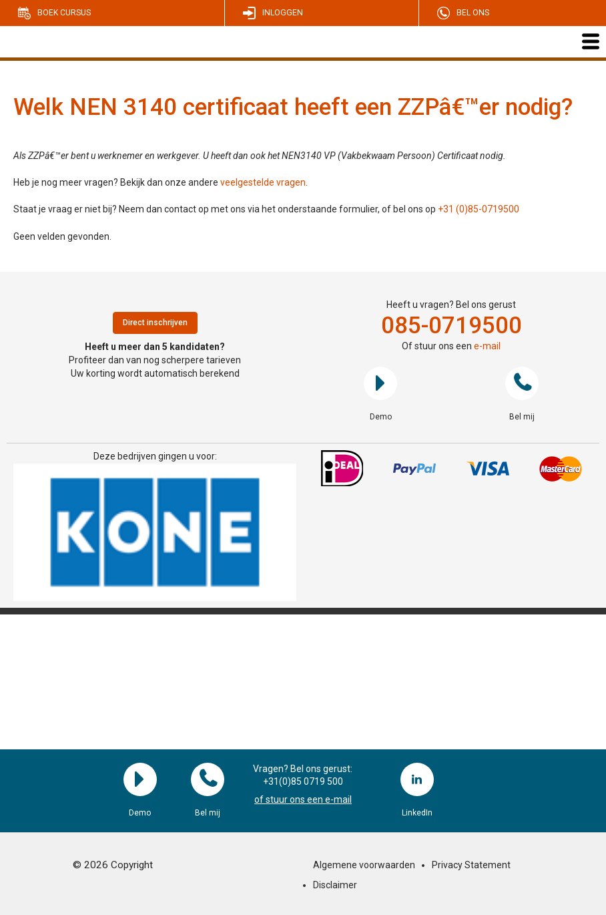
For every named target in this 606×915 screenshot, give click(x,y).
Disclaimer (335, 885)
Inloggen (282, 12)
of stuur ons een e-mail (303, 799)
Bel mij (522, 383)
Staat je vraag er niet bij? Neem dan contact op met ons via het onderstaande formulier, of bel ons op (225, 209)
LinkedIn (417, 779)
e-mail (487, 346)
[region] (154, 532)
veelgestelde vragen (263, 182)
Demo (380, 383)
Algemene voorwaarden (364, 865)
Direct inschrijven (155, 322)
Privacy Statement (471, 865)
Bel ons (473, 12)
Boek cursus (64, 12)
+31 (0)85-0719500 (478, 209)
